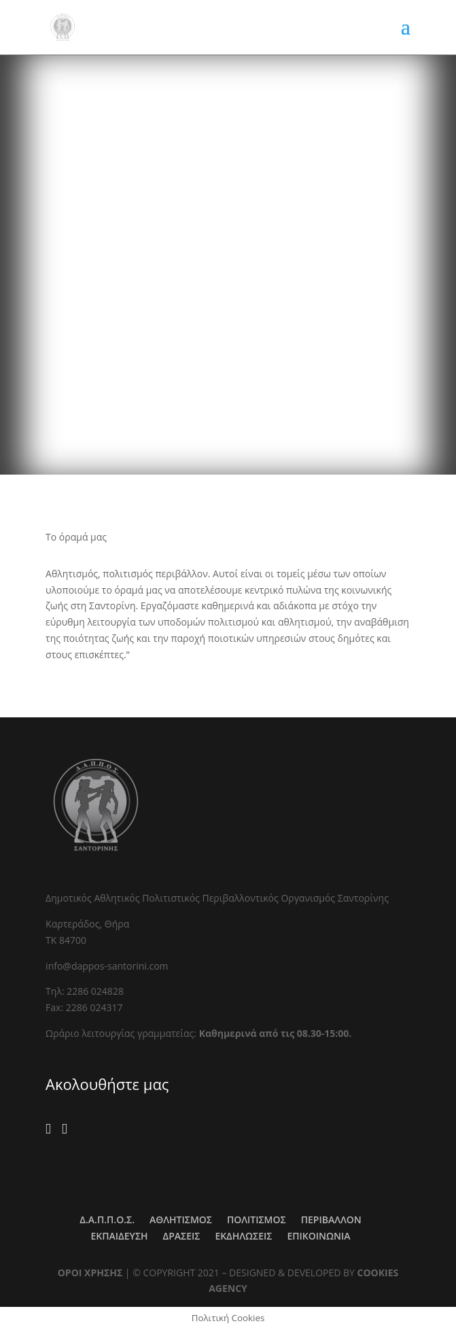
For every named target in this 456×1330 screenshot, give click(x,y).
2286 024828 (95, 991)
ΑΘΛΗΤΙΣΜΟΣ (181, 1219)
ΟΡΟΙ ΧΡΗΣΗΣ (90, 1272)
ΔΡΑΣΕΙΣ (181, 1235)
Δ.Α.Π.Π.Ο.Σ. (107, 1219)
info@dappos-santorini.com (107, 965)
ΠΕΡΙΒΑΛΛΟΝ (331, 1219)
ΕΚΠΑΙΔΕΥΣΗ (119, 1235)
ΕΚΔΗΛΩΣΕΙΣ (243, 1235)
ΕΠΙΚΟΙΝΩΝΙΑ (318, 1235)
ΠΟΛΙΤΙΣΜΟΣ (256, 1219)
